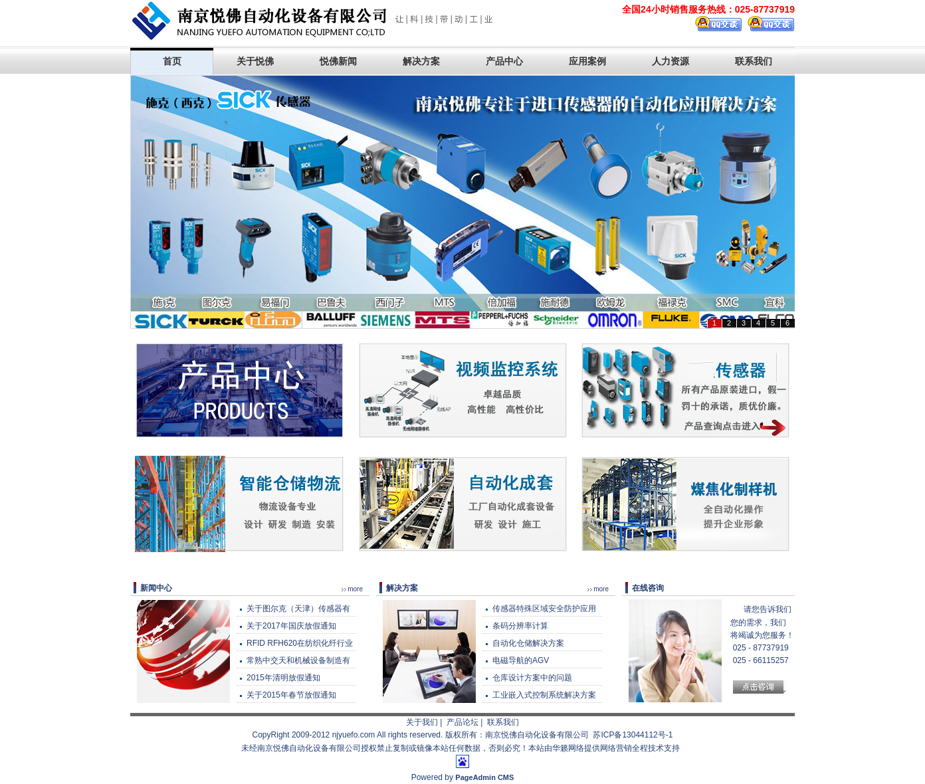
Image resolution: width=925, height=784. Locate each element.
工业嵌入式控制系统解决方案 (544, 695)
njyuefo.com (353, 734)
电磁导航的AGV (520, 660)
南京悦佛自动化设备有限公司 (537, 734)
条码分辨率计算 (520, 626)
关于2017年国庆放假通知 (291, 626)
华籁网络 (568, 748)
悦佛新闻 (338, 61)
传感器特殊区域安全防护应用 (544, 608)
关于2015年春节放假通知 (291, 695)
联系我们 (753, 61)
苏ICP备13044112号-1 (632, 734)
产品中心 (504, 61)
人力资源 (670, 61)
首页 (172, 61)
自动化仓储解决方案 (528, 643)
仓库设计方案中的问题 (532, 677)
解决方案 (421, 61)
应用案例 (587, 61)
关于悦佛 (255, 61)
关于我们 (422, 722)
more (355, 589)
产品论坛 (462, 722)
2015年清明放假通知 (283, 677)
